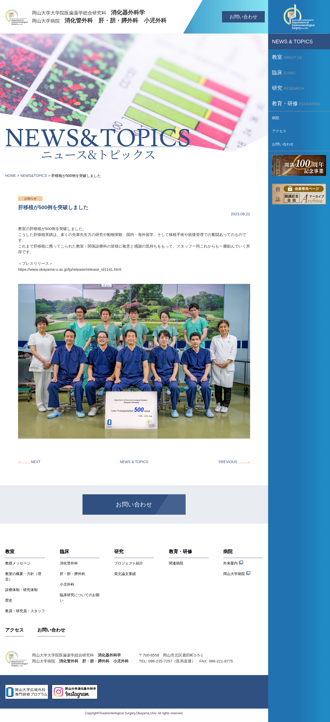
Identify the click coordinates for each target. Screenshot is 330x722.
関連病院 (176, 563)
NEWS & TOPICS (134, 462)
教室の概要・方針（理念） (23, 576)
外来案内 (233, 563)
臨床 (64, 551)
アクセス (14, 630)
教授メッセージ (17, 563)
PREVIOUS (228, 462)
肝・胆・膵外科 (72, 574)
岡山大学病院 (236, 573)
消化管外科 (69, 563)
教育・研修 (180, 551)
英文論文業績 (125, 574)
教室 (9, 551)
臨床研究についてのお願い (80, 597)
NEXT (35, 462)
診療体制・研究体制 (21, 590)
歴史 (8, 600)
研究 (118, 551)
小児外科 (67, 584)
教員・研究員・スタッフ (25, 611)
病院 (228, 551)
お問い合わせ (243, 16)
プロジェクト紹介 (128, 563)
